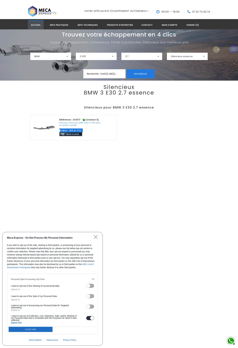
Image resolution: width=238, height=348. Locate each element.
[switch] (90, 286)
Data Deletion (35, 340)
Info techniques (88, 25)
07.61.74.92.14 (201, 12)
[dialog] (52, 289)
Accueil (36, 25)
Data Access (52, 340)
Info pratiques (59, 25)
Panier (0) (193, 25)
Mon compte (169, 25)
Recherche (140, 73)
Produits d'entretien (120, 25)
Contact (147, 25)
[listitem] (52, 279)
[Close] (97, 238)
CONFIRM (30, 329)
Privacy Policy (69, 340)
